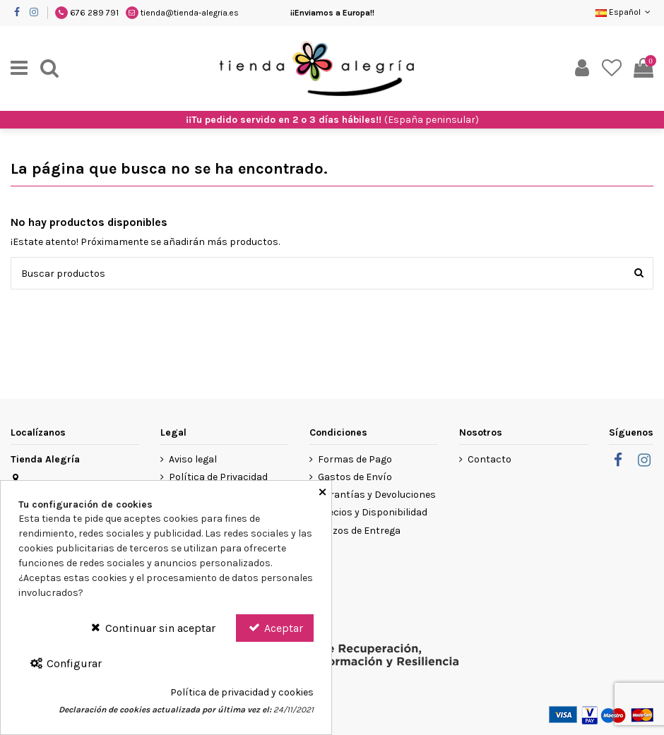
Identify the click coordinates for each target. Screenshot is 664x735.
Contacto (489, 459)
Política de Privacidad (218, 477)
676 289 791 (94, 13)
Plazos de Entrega (359, 531)
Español (624, 12)
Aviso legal (193, 459)
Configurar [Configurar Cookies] (65, 663)
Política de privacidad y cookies (242, 692)
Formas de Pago (355, 459)
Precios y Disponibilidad (372, 512)
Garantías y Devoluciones (377, 495)
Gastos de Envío (355, 477)
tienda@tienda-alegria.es (190, 13)
